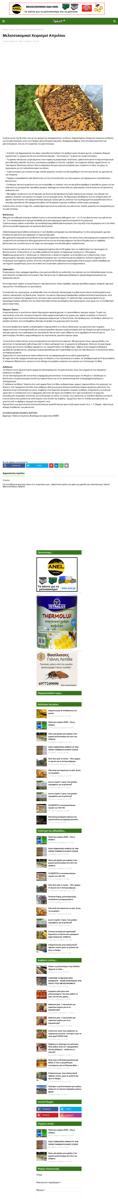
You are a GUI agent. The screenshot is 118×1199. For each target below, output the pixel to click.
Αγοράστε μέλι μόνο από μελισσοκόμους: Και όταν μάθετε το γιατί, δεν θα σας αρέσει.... (63, 994)
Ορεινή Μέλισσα (11, 41)
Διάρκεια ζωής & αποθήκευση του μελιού (62, 711)
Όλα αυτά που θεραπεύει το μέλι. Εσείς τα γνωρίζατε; (64, 771)
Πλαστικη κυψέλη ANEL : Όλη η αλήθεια (61, 723)
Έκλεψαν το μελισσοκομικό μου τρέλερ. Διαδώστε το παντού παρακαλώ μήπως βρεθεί (65, 1089)
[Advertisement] (59, 66)
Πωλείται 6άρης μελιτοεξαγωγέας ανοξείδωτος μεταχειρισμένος (62, 898)
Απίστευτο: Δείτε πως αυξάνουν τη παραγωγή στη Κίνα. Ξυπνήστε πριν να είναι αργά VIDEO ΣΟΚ (65, 1033)
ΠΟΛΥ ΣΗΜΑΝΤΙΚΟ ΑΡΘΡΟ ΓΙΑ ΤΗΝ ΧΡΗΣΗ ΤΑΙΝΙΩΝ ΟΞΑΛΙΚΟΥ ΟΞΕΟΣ (63, 748)
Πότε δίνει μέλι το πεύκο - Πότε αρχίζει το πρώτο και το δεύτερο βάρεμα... (64, 760)
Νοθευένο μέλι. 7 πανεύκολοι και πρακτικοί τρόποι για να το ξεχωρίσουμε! (61, 1007)
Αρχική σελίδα (8, 30)
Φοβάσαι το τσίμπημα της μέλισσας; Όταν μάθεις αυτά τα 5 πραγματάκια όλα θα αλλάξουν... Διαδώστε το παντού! (63, 1048)
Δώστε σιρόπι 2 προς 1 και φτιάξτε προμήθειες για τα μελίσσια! (62, 783)
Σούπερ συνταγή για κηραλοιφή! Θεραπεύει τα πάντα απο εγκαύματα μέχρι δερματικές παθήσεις (63, 934)
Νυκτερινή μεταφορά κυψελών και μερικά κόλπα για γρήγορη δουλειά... (63, 818)
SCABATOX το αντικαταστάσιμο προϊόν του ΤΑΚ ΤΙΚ (61, 806)
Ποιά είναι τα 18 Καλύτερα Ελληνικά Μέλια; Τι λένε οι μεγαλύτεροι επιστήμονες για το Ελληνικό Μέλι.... (63, 1063)
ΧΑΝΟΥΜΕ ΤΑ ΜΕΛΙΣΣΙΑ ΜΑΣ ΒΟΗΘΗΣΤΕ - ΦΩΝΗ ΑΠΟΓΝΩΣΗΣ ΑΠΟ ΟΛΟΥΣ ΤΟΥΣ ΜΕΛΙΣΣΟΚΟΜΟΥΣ (64, 981)
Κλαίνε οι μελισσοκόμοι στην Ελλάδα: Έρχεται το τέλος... (64, 967)
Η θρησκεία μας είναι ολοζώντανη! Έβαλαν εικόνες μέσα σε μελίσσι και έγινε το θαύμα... (63, 947)
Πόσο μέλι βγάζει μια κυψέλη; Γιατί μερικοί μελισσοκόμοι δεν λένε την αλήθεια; (62, 736)
